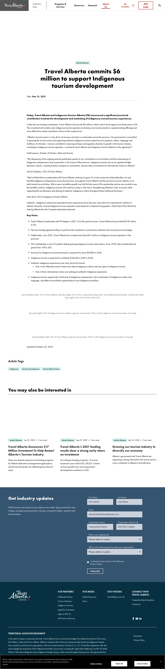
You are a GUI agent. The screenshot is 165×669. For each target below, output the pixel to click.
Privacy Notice (96, 564)
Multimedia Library (65, 596)
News (84, 600)
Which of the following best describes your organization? (111, 547)
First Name (93, 497)
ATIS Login (145, 5)
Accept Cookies (142, 664)
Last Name (122, 497)
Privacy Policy (139, 636)
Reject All (119, 664)
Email (91, 509)
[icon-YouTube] (137, 616)
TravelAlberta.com (114, 596)
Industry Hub (37, 5)
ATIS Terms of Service (66, 614)
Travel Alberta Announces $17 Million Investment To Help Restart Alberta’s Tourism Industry (31, 450)
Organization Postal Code (128, 522)
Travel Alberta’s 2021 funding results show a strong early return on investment (82, 450)
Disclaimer (138, 632)
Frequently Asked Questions (143, 599)
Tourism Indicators (65, 600)
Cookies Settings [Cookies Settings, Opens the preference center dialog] (96, 664)
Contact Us (136, 603)
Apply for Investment (66, 607)
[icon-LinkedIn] (140, 616)
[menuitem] (60, 5)
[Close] (161, 661)
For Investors (127, 5)
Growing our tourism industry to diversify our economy (133, 449)
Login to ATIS (63, 610)
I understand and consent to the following (107, 562)
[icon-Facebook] (133, 616)
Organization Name (97, 522)
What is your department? (99, 534)
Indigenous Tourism (65, 603)
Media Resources (89, 596)
